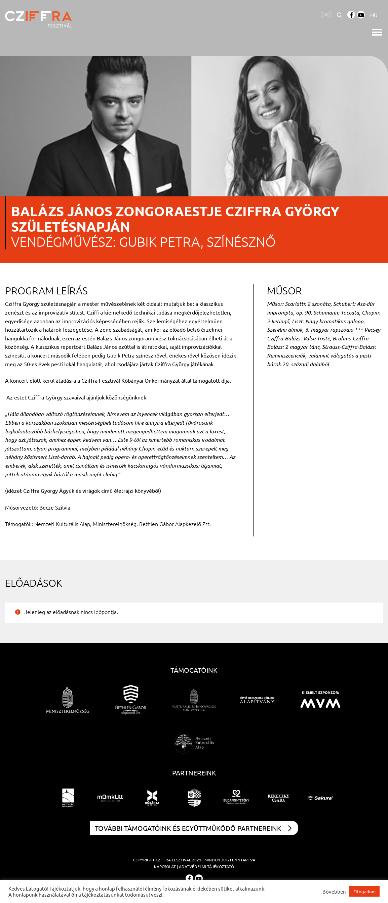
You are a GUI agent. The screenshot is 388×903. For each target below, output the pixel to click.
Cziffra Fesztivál (173, 859)
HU (374, 14)
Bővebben (334, 892)
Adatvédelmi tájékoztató (206, 866)
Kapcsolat (165, 866)
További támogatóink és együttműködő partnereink (193, 828)
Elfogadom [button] (364, 891)
